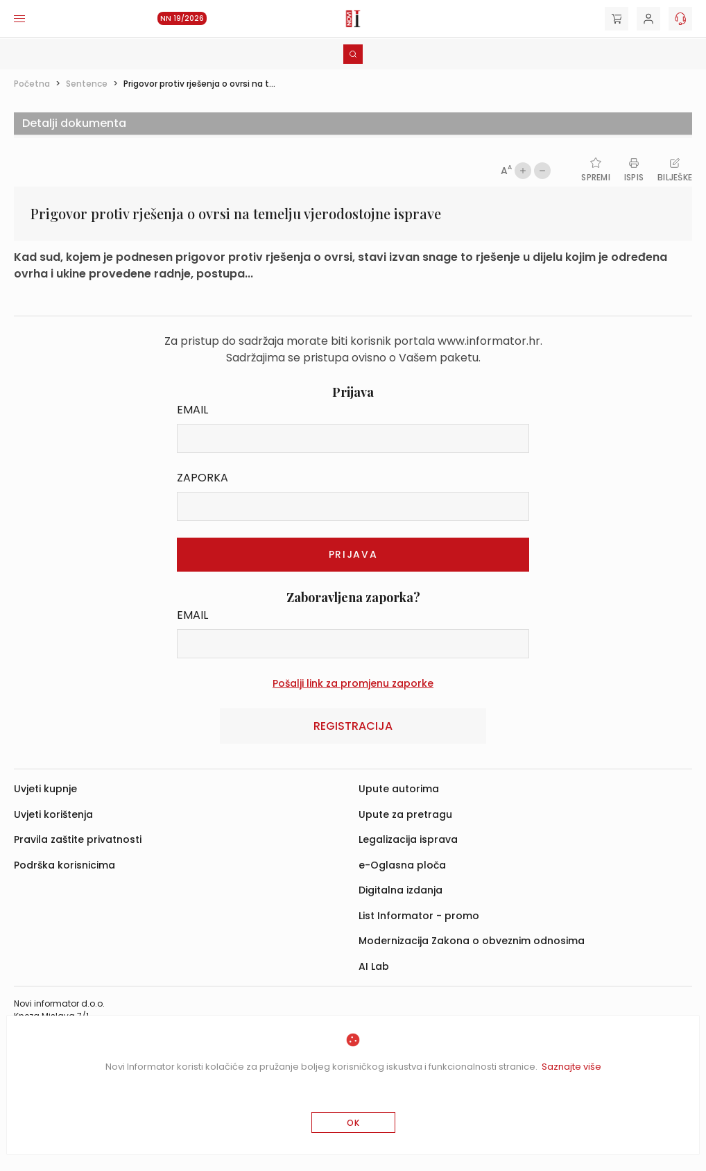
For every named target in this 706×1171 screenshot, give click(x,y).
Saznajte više (571, 1066)
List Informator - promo (419, 916)
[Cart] (616, 19)
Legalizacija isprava (408, 839)
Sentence (86, 83)
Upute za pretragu (405, 814)
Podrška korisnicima (64, 865)
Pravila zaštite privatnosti (77, 839)
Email (192, 410)
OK (353, 1123)
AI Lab (374, 966)
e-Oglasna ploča (402, 865)
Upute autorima (399, 789)
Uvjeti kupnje (45, 789)
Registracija (353, 726)
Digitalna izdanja (400, 890)
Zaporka (202, 478)
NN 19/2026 (182, 18)
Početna (32, 83)
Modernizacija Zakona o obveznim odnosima (472, 941)
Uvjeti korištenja (53, 814)
